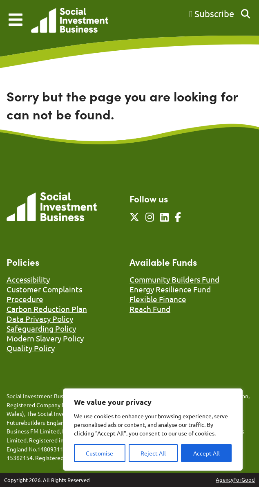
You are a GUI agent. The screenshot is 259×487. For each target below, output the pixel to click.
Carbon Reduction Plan (47, 309)
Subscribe (211, 13)
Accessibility (28, 279)
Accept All (206, 453)
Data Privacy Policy (40, 318)
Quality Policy (31, 348)
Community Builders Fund (174, 279)
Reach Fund (150, 309)
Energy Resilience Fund (170, 289)
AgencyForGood (235, 479)
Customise (99, 453)
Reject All (153, 453)
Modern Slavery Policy (45, 338)
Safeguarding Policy (41, 328)
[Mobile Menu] (15, 19)
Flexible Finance (158, 299)
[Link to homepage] (69, 21)
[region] (153, 429)
